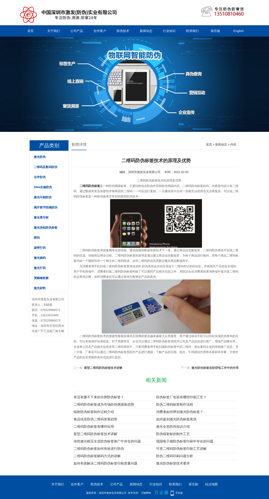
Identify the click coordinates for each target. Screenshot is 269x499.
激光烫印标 (41, 217)
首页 (30, 31)
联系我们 (192, 31)
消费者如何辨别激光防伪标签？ (179, 412)
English (238, 31)
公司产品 (76, 31)
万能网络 (146, 492)
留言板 (215, 31)
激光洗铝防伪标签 (45, 227)
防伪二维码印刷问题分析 (174, 456)
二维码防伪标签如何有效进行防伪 (99, 448)
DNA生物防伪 (43, 187)
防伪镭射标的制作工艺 (173, 434)
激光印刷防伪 (42, 197)
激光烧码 (40, 257)
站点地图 (211, 484)
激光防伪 (40, 157)
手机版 (179, 492)
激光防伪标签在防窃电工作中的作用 (215, 367)
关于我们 (53, 31)
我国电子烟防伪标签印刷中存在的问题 (184, 441)
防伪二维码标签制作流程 (174, 404)
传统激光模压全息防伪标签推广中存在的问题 (107, 441)
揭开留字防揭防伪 (45, 207)
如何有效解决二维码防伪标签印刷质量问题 (105, 463)
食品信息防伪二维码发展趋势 (95, 419)
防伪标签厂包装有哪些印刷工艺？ (181, 397)
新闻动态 (146, 31)
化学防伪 (40, 177)
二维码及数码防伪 (45, 167)
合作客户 (100, 31)
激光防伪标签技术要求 (173, 463)
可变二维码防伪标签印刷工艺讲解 (181, 448)
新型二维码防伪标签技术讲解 (103, 367)
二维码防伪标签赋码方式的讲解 (97, 456)
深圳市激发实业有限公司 (144, 172)
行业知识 (169, 31)
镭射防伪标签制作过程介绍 (94, 412)
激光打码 (40, 268)
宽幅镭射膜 (41, 278)
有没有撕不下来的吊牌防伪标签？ (99, 397)
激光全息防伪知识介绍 (173, 426)
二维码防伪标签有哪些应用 (94, 426)
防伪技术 (123, 31)
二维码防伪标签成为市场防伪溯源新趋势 (104, 404)
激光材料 (40, 288)
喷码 (37, 237)
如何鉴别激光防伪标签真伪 (176, 419)
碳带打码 (40, 247)
